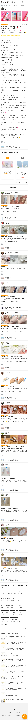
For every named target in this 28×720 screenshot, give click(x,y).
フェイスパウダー (21, 591)
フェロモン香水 (14, 621)
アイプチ (10, 602)
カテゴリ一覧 (10, 712)
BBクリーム (20, 593)
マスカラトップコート (11, 598)
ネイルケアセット (22, 610)
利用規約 (9, 715)
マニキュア (21, 605)
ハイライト (3, 593)
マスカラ (18, 595)
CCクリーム (3, 595)
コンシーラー (14, 591)
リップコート (3, 614)
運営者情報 (4, 715)
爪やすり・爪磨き (4, 612)
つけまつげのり (21, 602)
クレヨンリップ (15, 612)
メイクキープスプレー (19, 614)
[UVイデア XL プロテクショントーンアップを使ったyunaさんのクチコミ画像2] (16, 16)
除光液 (17, 610)
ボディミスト (21, 621)
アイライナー (19, 598)
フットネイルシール (5, 610)
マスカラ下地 (3, 598)
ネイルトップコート (11, 607)
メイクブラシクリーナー (6, 621)
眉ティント (3, 605)
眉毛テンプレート (14, 605)
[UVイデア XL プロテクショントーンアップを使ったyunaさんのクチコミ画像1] (6, 16)
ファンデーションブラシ (6, 619)
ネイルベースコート (20, 607)
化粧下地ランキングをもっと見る (20, 182)
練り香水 (3, 624)
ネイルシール (3, 607)
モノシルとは (17, 712)
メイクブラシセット (5, 617)
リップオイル (21, 612)
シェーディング (9, 593)
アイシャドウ (3, 600)
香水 (6, 624)
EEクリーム (14, 595)
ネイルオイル (12, 610)
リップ (10, 612)
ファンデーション (4, 591)
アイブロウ (18, 600)
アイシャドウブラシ (14, 617)
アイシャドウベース (11, 600)
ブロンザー (15, 593)
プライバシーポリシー (16, 715)
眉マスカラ (8, 605)
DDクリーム (8, 595)
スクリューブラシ (14, 619)
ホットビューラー (4, 602)
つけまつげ (15, 602)
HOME (14, 709)
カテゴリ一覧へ (24, 628)
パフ (13, 614)
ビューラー (9, 614)
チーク (10, 591)
